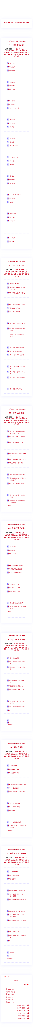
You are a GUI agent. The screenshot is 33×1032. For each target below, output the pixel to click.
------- (12, 956)
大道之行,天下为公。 (16, 588)
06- (12, 747)
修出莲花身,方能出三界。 (17, 603)
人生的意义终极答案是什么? (18, 784)
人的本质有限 (14, 766)
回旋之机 (12, 67)
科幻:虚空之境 (18, 265)
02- (11, 265)
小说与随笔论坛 (23, 1010)
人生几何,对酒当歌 (15, 807)
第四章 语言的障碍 (15, 308)
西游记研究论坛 (23, 1008)
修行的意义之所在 (15, 591)
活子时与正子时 (14, 108)
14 (8, 142)
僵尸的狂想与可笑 (15, 803)
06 (9, 89)
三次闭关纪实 (14, 872)
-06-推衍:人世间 (12, 54)
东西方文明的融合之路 (16, 569)
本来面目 (12, 63)
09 (9, 108)
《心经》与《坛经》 (15, 195)
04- (10, 528)
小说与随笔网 (9, 23)
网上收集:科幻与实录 (18, 853)
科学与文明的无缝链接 (16, 565)
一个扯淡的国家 (14, 788)
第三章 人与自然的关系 (16, 442)
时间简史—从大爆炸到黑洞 (17, 890)
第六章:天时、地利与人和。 (17, 690)
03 (9, 70)
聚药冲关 (12, 142)
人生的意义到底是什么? (16, 573)
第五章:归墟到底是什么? (16, 686)
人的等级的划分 (14, 769)
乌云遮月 (12, 217)
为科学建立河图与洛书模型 (17, 792)
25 (9, 213)
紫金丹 (12, 161)
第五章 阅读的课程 (15, 312)
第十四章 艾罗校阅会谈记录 (17, 377)
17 (8, 161)
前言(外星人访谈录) (15, 284)
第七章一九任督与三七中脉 (17, 474)
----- (12, 941)
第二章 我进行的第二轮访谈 (17, 293)
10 (8, 119)
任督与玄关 (13, 89)
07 (9, 101)
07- (8, 853)
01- (10, 45)
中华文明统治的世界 (15, 822)
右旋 (25, 984)
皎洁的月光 (13, 214)
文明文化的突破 (14, 584)
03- (10, 413)
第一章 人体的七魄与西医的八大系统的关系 (17, 432)
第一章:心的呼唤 (14, 658)
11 (8, 123)
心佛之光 (12, 238)
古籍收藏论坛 (23, 1016)
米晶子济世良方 (14, 932)
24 (9, 202)
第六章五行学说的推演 (16, 463)
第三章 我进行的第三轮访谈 (17, 304)
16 (8, 157)
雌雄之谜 (12, 86)
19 (8, 176)
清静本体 (12, 70)
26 (9, 217)
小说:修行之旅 (18, 45)
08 (9, 104)
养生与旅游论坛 (23, 1005)
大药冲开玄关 (14, 146)
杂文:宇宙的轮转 (18, 528)
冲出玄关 (12, 221)
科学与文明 (9, 1002)
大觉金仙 (12, 180)
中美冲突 (12, 810)
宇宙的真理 (13, 546)
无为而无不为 (14, 157)
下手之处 (12, 104)
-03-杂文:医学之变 (21, 51)
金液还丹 (12, 198)
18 (8, 164)
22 (9, 195)
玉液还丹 (12, 138)
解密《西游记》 (10, 992)
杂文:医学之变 (18, 413)
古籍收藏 (8, 1000)
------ (12, 952)
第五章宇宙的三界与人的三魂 (18, 459)
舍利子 (12, 202)
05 (9, 85)
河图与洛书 (13, 550)
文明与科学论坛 (23, 1018)
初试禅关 (12, 176)
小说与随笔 (16, 980)
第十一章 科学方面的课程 (17, 355)
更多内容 (10, 505)
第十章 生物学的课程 (16, 351)
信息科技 (8, 997)
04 (9, 82)
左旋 (8, 976)
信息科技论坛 (23, 1013)
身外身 (12, 164)
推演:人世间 (18, 747)
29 (9, 241)
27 (9, 221)
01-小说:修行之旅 (19, 49)
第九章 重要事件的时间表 (17, 348)
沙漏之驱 (12, 82)
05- (10, 640)
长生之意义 (13, 554)
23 (9, 198)
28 (9, 238)
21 (8, 183)
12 (8, 127)
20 (9, 179)
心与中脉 (12, 101)
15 (8, 146)
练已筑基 (12, 120)
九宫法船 (12, 123)
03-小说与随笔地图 (22, 23)
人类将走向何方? (15, 773)
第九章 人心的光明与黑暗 (17, 483)
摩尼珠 (12, 241)
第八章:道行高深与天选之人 (17, 707)
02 (9, 67)
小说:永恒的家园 (18, 640)
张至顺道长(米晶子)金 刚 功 (18, 899)
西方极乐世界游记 (15, 875)
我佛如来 (12, 183)
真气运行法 (13, 879)
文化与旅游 (9, 989)
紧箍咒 (12, 127)
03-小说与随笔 (21, 41)
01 (8, 63)
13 (8, 138)
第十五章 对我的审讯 (16, 389)
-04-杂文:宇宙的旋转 (11, 52)
